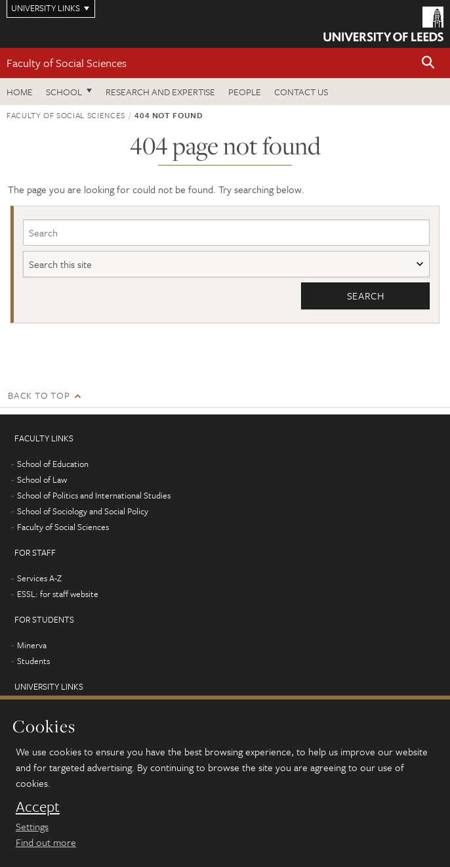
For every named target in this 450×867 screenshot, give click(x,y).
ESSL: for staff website (57, 593)
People (244, 92)
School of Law (42, 479)
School (64, 92)
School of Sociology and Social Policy (82, 511)
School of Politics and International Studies (94, 495)
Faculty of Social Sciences (67, 63)
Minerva (32, 645)
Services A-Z (39, 578)
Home (20, 92)
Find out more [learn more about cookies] (46, 842)
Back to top (39, 395)
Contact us (301, 92)
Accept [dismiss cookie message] (38, 806)
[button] (428, 63)
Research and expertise (160, 92)
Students (33, 660)
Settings (32, 826)
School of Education (53, 463)
